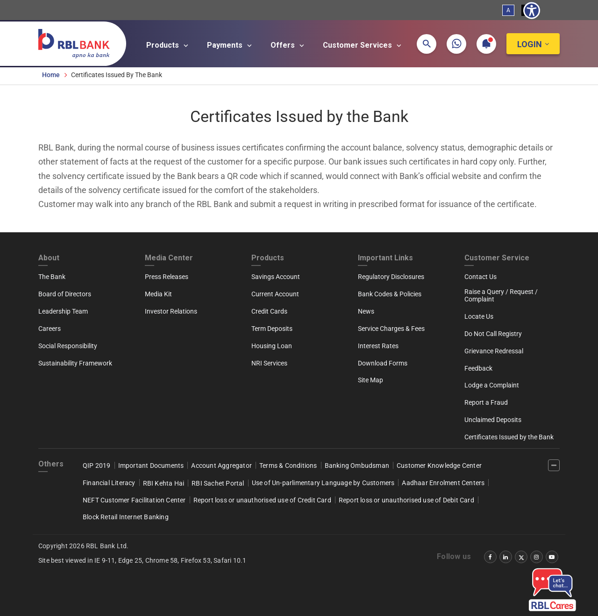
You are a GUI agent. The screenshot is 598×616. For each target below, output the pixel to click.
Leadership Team (63, 311)
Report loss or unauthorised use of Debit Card (406, 500)
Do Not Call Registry (493, 333)
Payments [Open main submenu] (231, 45)
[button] (426, 44)
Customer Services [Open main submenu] (363, 45)
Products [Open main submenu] (168, 45)
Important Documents (151, 465)
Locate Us (478, 316)
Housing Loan (271, 346)
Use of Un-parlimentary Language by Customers (323, 483)
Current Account (275, 294)
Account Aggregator (221, 465)
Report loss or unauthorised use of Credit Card (262, 500)
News (366, 311)
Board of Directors (64, 294)
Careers (49, 328)
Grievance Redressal (493, 351)
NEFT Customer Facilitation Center (134, 500)
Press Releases (166, 276)
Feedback (478, 368)
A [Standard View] (508, 10)
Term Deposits (271, 328)
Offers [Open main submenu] (289, 45)
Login (529, 44)
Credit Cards (269, 311)
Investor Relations (171, 311)
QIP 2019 (97, 465)
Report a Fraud (486, 402)
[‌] (554, 465)
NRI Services (269, 363)
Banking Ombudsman (357, 465)
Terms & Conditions (288, 465)
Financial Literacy (109, 483)
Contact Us (480, 276)
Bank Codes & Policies (389, 294)
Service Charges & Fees (391, 328)
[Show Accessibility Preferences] (531, 10)
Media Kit (158, 294)
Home (51, 75)
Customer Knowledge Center (439, 465)
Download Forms (382, 363)
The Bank (51, 276)
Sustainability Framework (75, 363)
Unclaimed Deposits (492, 419)
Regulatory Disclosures (391, 276)
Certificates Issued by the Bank (509, 437)
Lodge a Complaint (491, 385)
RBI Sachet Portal (218, 483)
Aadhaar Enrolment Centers (443, 483)
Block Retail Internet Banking (126, 517)
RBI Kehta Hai (164, 483)
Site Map (370, 380)
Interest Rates (378, 346)
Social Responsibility (67, 346)
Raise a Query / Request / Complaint (501, 295)
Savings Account (275, 276)
